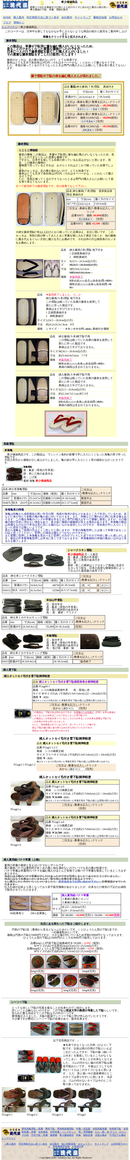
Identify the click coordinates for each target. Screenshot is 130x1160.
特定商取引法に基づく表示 (43, 17)
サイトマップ (83, 17)
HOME (7, 17)
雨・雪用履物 (85, 1131)
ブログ (7, 22)
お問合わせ (116, 17)
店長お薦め (101, 1135)
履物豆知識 (100, 17)
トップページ (9, 27)
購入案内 (18, 17)
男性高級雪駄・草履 (32, 1128)
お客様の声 (78, 1146)
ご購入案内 (10, 1144)
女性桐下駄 (115, 1128)
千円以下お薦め (117, 1135)
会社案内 (66, 17)
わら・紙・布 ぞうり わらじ (110, 1131)
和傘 (78, 1135)
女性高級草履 (100, 1128)
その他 (25, 1135)
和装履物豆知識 (61, 1146)
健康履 (53, 1135)
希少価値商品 (67, 1135)
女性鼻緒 (43, 1131)
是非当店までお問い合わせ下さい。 (80, 881)
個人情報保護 (68, 1144)
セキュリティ (85, 1144)
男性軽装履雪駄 (65, 1128)
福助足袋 (88, 1135)
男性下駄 (50, 1128)
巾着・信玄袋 (83, 1128)
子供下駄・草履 (39, 1135)
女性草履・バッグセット (63, 1131)
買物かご (19, 22)
